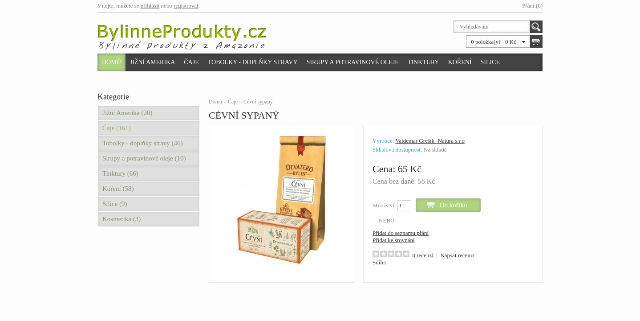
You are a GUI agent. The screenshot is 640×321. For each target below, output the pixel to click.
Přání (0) (532, 5)
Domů (111, 62)
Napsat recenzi (457, 255)
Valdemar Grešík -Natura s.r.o (430, 140)
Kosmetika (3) (121, 218)
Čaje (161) (116, 128)
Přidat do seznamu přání (401, 233)
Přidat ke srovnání (394, 240)
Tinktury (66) (120, 173)
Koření (460, 62)
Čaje (191, 62)
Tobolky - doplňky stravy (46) (142, 143)
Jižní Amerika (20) (127, 112)
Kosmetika (120, 80)
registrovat (186, 5)
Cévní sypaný (258, 102)
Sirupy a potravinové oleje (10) (144, 158)
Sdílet (379, 262)
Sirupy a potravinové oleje (353, 62)
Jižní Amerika (152, 62)
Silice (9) (114, 203)
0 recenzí (423, 255)
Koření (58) (118, 188)
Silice (490, 62)
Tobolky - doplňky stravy (253, 62)
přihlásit (150, 5)
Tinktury (423, 62)
